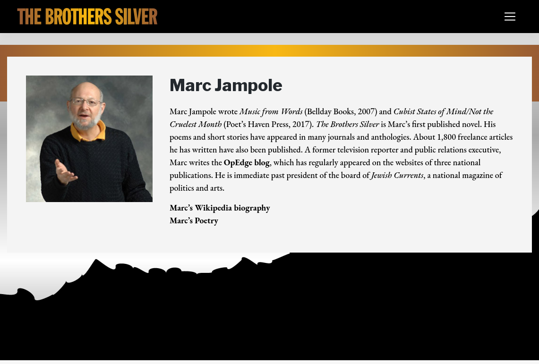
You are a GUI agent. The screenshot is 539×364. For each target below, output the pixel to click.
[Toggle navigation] (509, 16)
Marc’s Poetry (194, 220)
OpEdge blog (247, 162)
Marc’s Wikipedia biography (220, 207)
